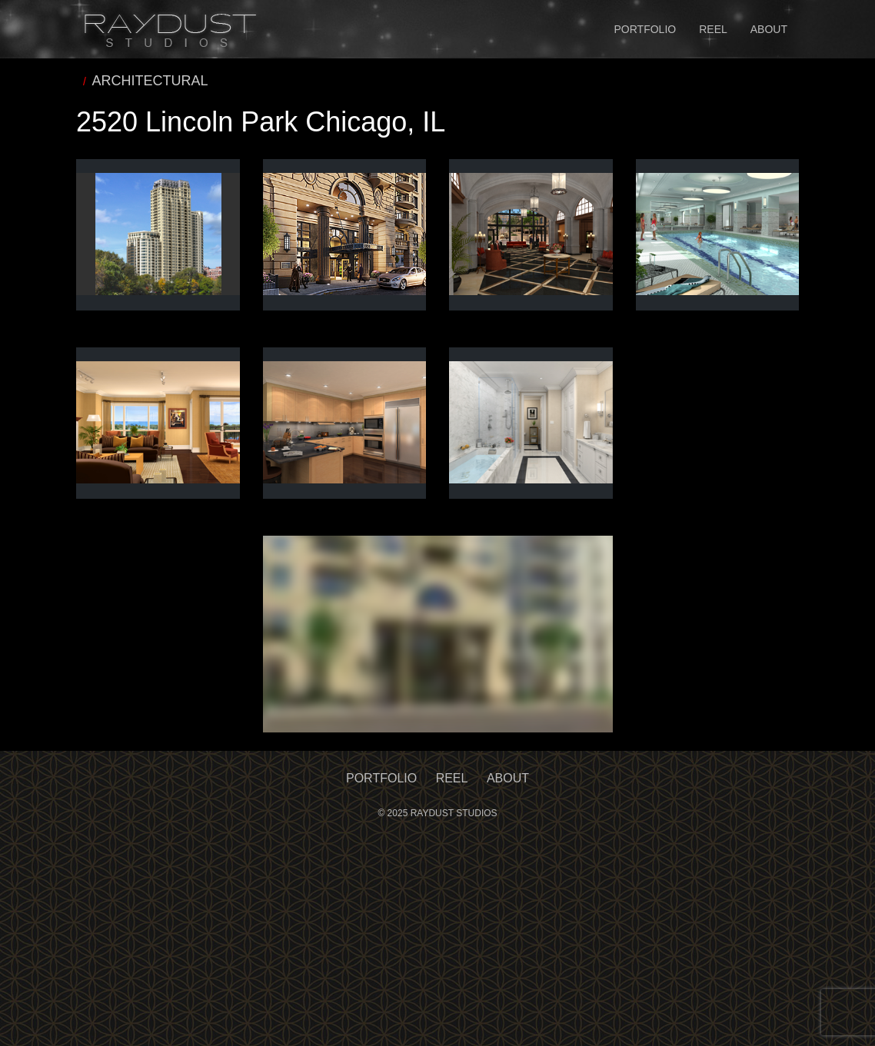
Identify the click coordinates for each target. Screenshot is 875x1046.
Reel (713, 29)
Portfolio (645, 29)
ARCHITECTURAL (150, 80)
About (768, 29)
